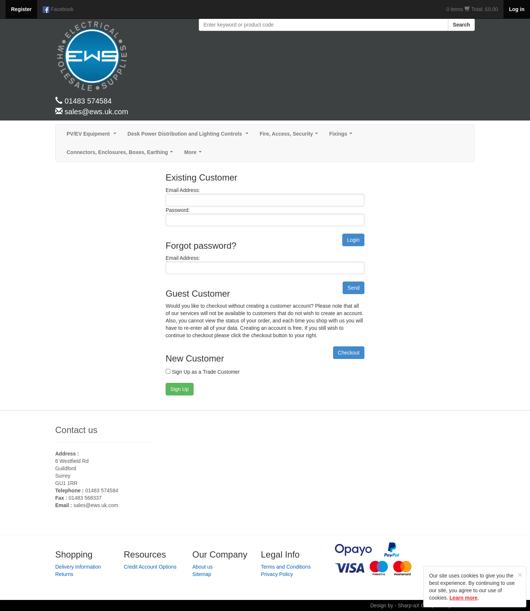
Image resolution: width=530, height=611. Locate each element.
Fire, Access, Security (290, 136)
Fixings (342, 136)
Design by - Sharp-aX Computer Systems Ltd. (422, 605)
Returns (64, 574)
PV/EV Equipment (93, 136)
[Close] (520, 575)
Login (353, 240)
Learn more (463, 598)
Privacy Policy (277, 574)
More (194, 154)
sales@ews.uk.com (96, 505)
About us (202, 567)
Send (353, 288)
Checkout (349, 353)
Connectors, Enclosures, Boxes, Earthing (121, 154)
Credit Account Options (150, 567)
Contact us (76, 430)
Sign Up (179, 389)
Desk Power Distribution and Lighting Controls (189, 136)
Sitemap (201, 574)
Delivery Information (78, 567)
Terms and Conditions (286, 567)
